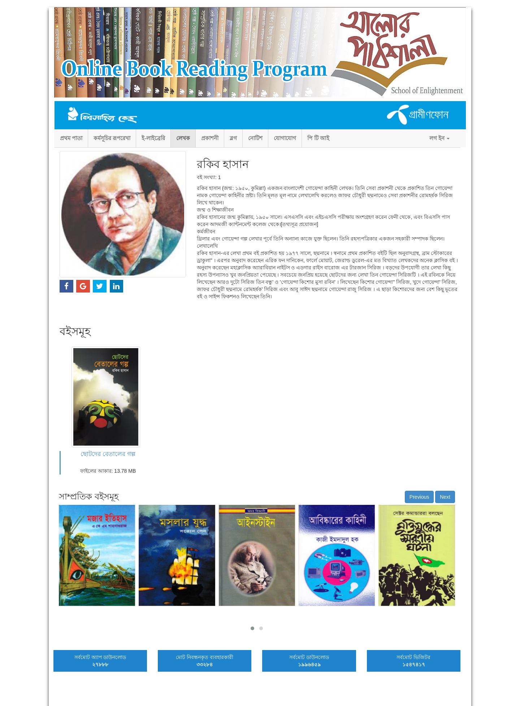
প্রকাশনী (209, 138)
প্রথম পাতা (71, 138)
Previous (419, 497)
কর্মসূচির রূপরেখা (112, 138)
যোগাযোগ (285, 138)
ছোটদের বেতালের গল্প (108, 454)
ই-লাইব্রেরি (153, 138)
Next (445, 497)
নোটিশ (255, 138)
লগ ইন (439, 138)
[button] (252, 628)
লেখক (183, 138)
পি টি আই (318, 138)
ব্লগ (233, 138)
